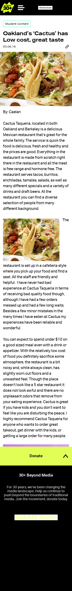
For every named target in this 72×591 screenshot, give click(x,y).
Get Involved (45, 7)
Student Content (17, 24)
